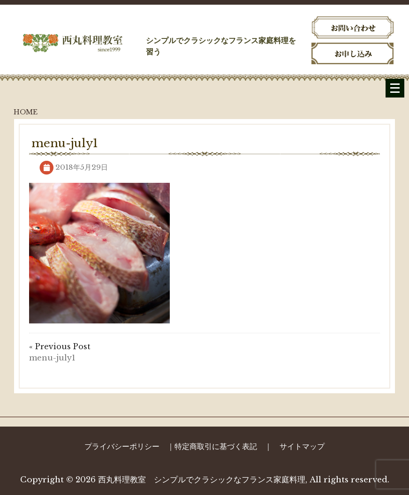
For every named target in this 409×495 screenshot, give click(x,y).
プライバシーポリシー (121, 446)
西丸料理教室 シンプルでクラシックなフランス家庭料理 (201, 480)
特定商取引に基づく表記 (215, 446)
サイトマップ (302, 446)
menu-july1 (52, 357)
